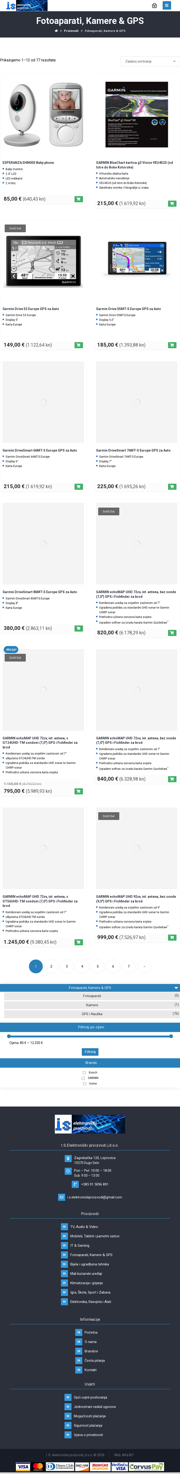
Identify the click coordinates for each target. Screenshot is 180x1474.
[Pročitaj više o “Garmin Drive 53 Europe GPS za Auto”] (79, 345)
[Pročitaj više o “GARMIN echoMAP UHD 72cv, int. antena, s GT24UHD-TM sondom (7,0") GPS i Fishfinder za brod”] (79, 791)
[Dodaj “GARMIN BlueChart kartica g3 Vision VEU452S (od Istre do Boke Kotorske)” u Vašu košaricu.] (172, 204)
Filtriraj (90, 1052)
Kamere (92, 1005)
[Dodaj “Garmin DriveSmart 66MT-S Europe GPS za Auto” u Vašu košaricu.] (79, 487)
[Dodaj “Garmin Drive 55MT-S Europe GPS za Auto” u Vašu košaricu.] (172, 345)
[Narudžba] (150, 61)
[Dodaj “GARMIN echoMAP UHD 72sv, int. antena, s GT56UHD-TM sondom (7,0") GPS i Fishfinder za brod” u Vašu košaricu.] (79, 942)
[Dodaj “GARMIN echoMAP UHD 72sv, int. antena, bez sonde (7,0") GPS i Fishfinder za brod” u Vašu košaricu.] (172, 779)
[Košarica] (154, 5)
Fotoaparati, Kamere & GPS (123, 987)
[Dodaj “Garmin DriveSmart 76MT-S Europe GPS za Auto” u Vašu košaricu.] (172, 487)
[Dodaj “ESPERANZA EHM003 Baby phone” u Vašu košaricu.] (79, 199)
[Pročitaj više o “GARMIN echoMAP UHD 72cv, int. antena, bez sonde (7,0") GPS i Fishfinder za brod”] (172, 633)
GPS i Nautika (92, 1014)
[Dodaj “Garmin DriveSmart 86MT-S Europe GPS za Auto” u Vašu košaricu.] (79, 628)
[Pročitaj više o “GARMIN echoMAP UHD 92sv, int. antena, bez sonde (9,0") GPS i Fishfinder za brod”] (172, 938)
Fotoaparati (92, 996)
